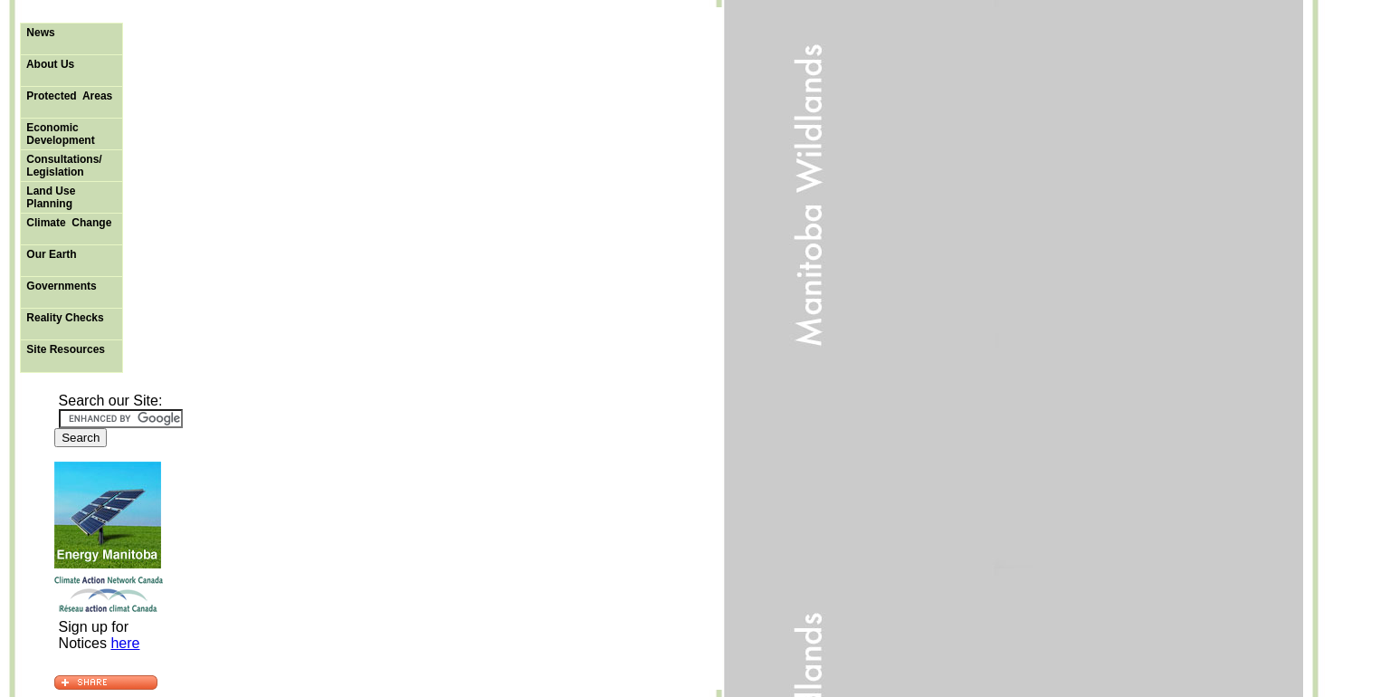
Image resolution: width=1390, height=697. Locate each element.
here (124, 643)
